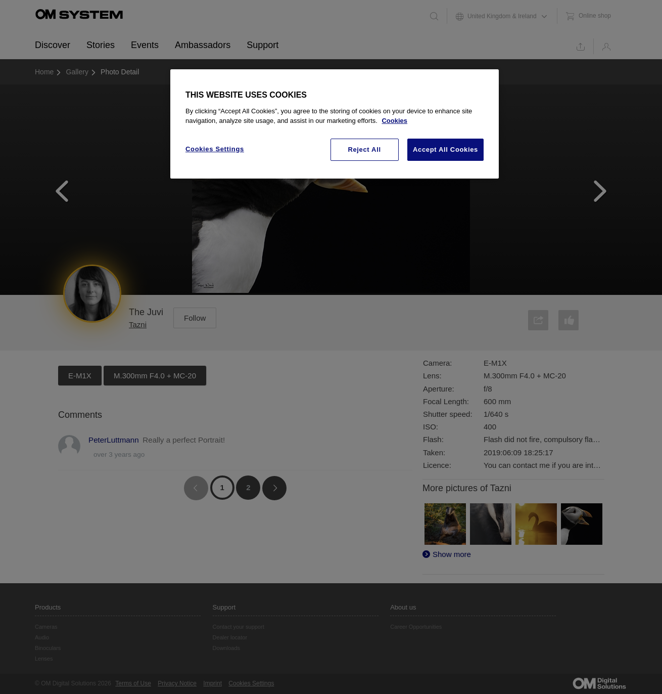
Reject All (364, 149)
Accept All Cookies (445, 149)
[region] (334, 124)
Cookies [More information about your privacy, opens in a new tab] (394, 120)
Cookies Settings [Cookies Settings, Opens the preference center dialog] (214, 149)
